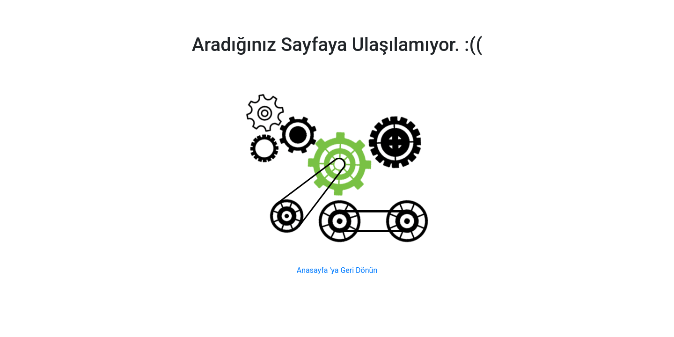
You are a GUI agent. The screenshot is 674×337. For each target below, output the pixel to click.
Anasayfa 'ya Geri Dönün (337, 270)
